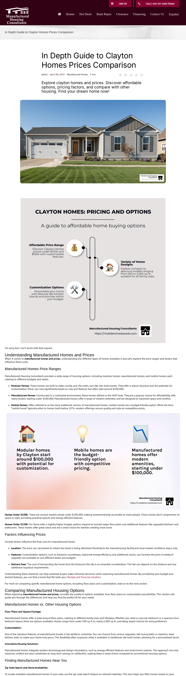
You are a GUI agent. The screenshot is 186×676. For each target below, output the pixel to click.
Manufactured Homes (77, 74)
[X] (125, 75)
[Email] (141, 75)
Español (174, 14)
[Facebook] (120, 75)
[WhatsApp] (136, 75)
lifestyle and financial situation (84, 577)
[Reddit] (131, 75)
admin (45, 74)
